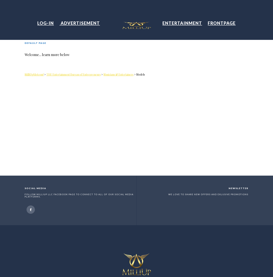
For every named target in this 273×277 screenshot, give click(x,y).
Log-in (45, 23)
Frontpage (222, 23)
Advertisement (80, 23)
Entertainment (182, 23)
